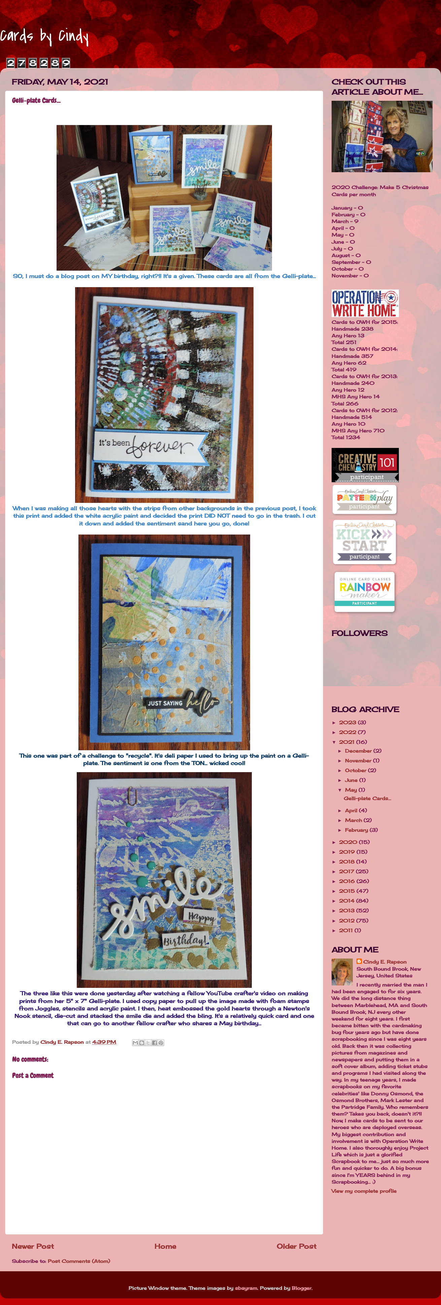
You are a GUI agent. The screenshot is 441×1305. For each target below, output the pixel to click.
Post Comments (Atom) (79, 1261)
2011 (346, 930)
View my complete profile (364, 1191)
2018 (347, 861)
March (354, 820)
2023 (348, 722)
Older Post (296, 1246)
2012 (347, 920)
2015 (348, 891)
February (357, 830)
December (359, 751)
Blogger (301, 1288)
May (352, 790)
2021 (347, 742)
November (359, 760)
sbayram (246, 1288)
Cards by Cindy (44, 35)
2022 (348, 732)
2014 (347, 901)
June (352, 780)
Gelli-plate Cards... (367, 798)
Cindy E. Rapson (385, 962)
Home (165, 1246)
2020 (349, 842)
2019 (348, 852)
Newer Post (33, 1246)
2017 (347, 871)
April (352, 810)
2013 (347, 910)
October (356, 770)
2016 (348, 881)
